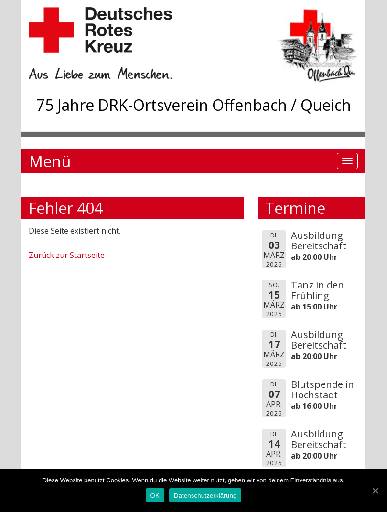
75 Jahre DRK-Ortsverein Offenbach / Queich (193, 105)
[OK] (375, 490)
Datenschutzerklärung (205, 495)
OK (155, 495)
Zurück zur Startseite (67, 255)
